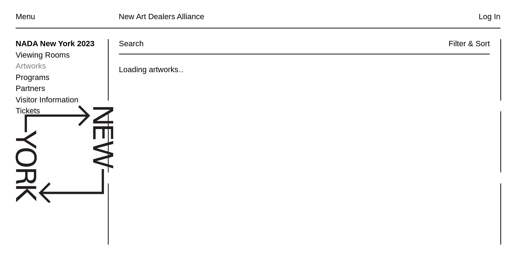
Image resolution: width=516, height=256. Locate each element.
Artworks (31, 66)
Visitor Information (47, 99)
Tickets (28, 110)
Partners (30, 88)
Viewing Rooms (43, 54)
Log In (489, 16)
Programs (32, 77)
